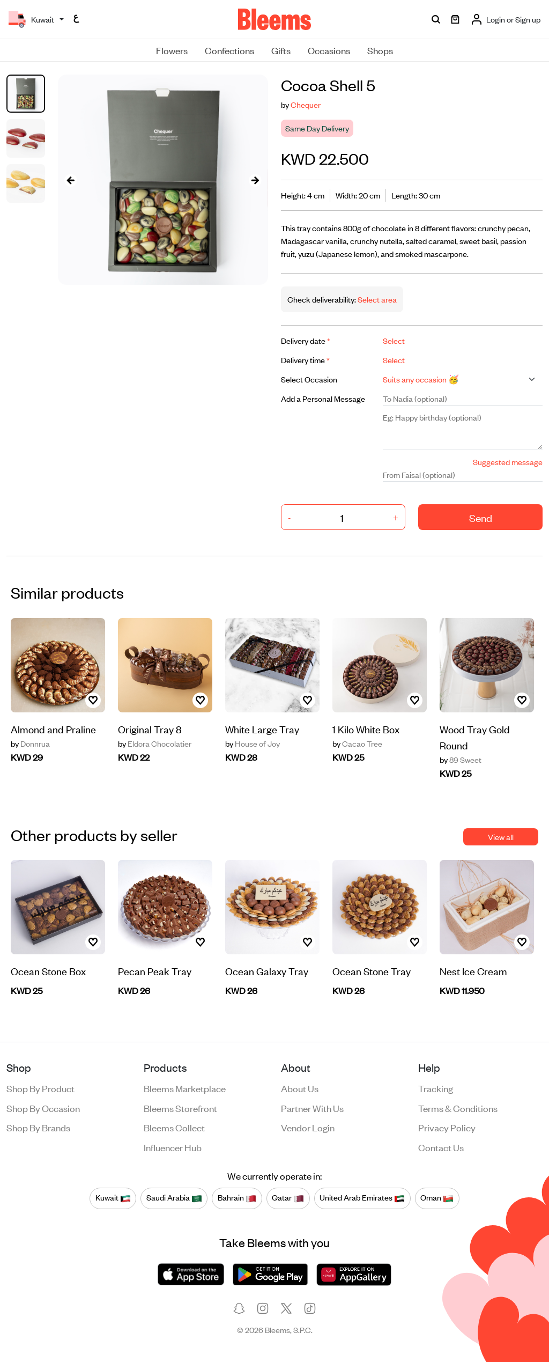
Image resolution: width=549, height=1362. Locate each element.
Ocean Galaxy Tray (266, 970)
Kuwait (113, 1197)
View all (501, 836)
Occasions (329, 49)
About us (299, 1087)
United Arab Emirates (362, 1197)
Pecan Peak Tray (154, 970)
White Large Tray (262, 728)
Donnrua (30, 743)
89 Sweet (460, 759)
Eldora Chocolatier (154, 743)
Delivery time (305, 359)
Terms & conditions (458, 1107)
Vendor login (308, 1127)
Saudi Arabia (174, 1197)
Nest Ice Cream (473, 970)
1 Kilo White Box (365, 728)
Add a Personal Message (323, 398)
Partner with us (312, 1107)
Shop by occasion (43, 1107)
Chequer (306, 104)
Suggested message (508, 461)
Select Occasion (309, 379)
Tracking (435, 1087)
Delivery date (305, 340)
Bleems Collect (174, 1127)
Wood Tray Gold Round (475, 737)
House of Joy (252, 743)
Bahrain (237, 1197)
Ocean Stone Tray (371, 970)
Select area (376, 299)
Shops (380, 49)
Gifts (281, 49)
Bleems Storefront (180, 1107)
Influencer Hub (173, 1146)
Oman (437, 1197)
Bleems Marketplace (185, 1087)
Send (480, 517)
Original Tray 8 (150, 728)
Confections (229, 49)
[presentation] (70, 180)
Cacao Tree (357, 743)
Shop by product (40, 1087)
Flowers (172, 49)
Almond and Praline (53, 728)
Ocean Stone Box (48, 970)
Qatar (288, 1197)
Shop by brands (38, 1127)
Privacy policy (447, 1127)
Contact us (441, 1146)
